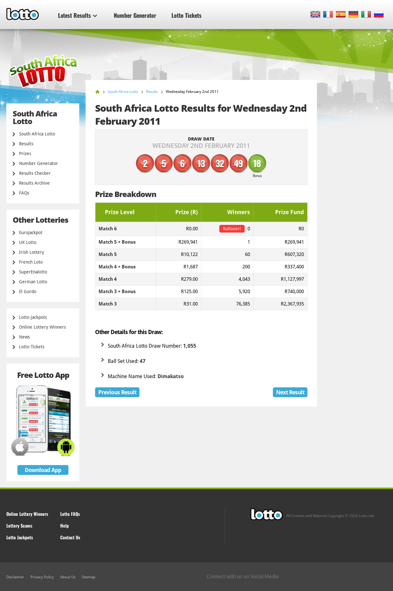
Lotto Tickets (186, 15)
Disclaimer (15, 577)
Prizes (25, 153)
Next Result (290, 392)
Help (64, 525)
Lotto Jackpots (33, 317)
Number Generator (135, 15)
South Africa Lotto (37, 133)
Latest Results (77, 15)
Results (26, 143)
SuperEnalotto (33, 271)
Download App (43, 470)
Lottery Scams (19, 525)
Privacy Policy (42, 577)
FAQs (24, 192)
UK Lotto (27, 242)
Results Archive (34, 183)
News (24, 336)
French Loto (31, 262)
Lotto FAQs (70, 513)
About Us (67, 577)
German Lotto (33, 281)
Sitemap (88, 577)
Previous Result (117, 392)
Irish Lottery (31, 252)
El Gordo (27, 291)
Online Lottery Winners (42, 327)
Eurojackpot (30, 232)
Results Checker (35, 173)
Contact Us (70, 537)
